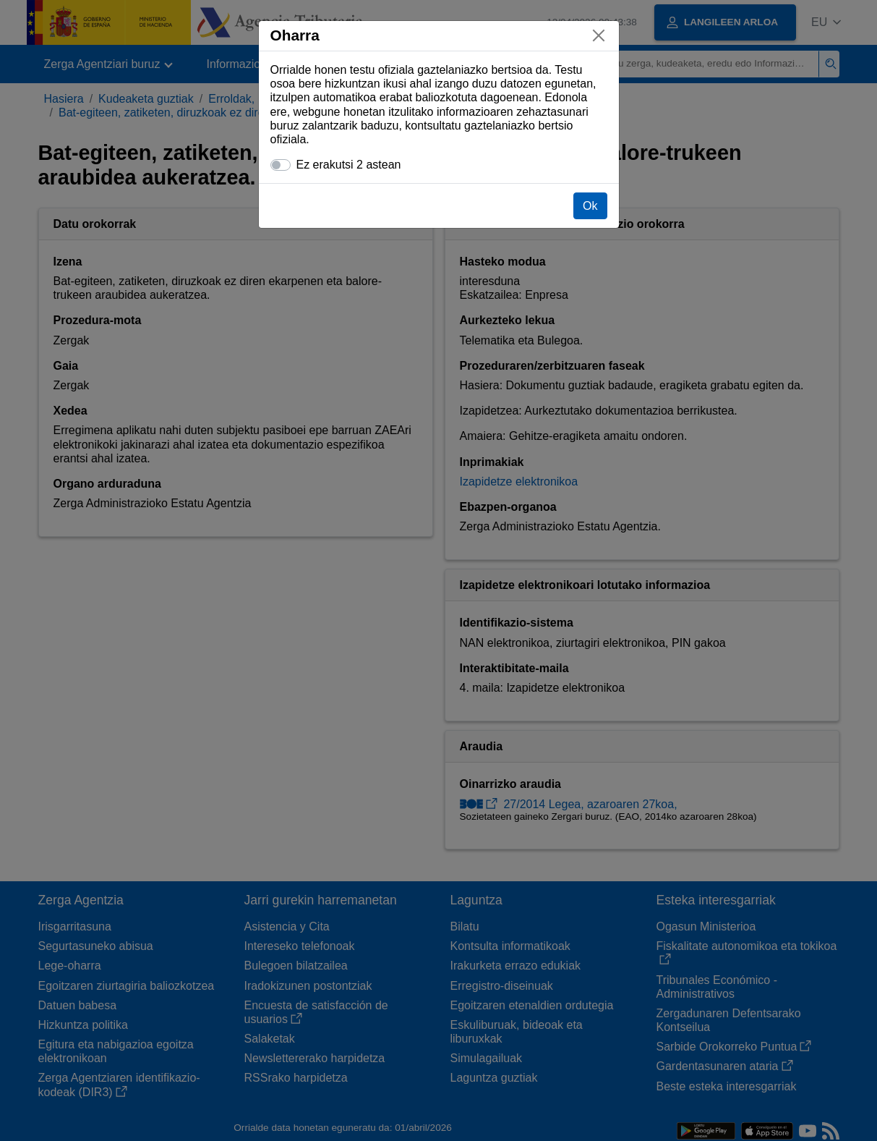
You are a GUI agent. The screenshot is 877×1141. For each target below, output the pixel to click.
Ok (590, 206)
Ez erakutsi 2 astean (348, 164)
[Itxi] (598, 35)
